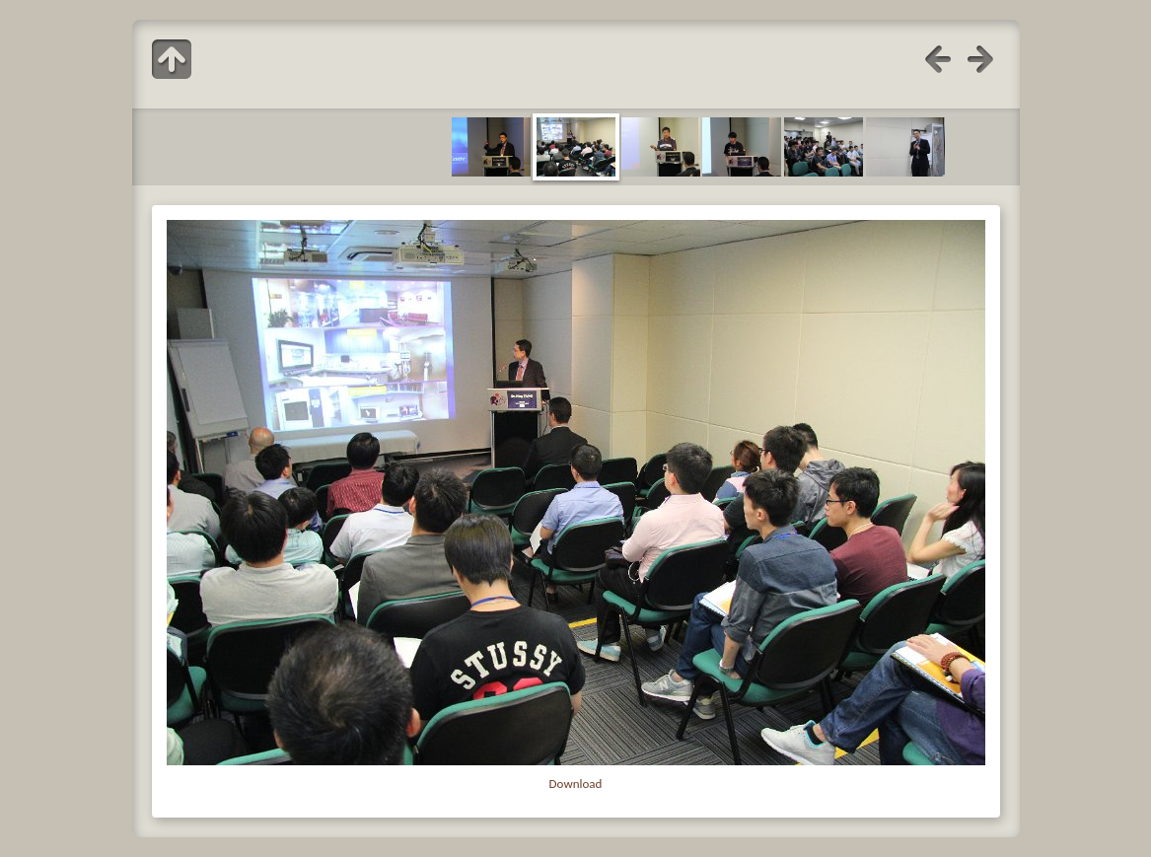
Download (576, 783)
